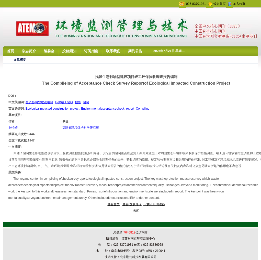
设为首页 (219, 4)
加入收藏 (239, 4)
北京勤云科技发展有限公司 (138, 257)
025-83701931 (196, 4)
